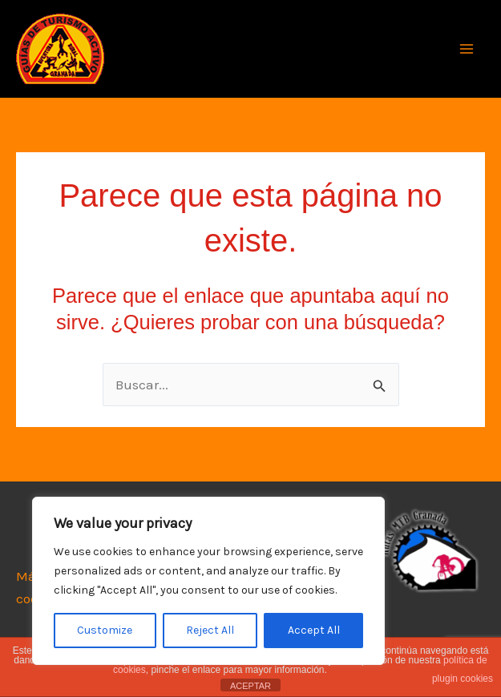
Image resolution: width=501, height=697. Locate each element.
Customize (104, 630)
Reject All (210, 630)
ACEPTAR (250, 686)
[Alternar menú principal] (467, 48)
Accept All (314, 630)
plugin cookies (462, 678)
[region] (208, 581)
